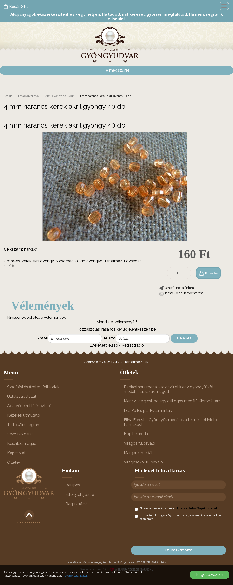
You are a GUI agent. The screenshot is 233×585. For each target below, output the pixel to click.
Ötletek (13, 462)
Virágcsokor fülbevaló (143, 462)
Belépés (184, 338)
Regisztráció (133, 345)
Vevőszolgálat (20, 434)
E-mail (41, 338)
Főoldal (8, 96)
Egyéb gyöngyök (29, 96)
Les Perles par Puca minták (148, 410)
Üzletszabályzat (21, 396)
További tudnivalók (75, 575)
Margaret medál (138, 452)
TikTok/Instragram (23, 424)
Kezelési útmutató (23, 415)
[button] (176, 287)
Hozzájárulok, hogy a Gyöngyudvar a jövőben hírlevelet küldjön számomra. (178, 517)
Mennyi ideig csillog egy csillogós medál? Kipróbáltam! (173, 401)
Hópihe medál (136, 434)
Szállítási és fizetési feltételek (33, 387)
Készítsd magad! (22, 443)
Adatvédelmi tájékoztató (29, 406)
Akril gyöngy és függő (59, 96)
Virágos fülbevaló (139, 443)
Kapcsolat (16, 453)
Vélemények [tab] (42, 305)
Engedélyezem (209, 574)
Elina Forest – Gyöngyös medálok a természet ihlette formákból (171, 422)
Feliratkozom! (178, 550)
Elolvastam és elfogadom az (176, 509)
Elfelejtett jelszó (103, 345)
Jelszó (109, 338)
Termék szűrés (117, 70)
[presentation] (171, 533)
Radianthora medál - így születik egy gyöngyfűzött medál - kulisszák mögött (169, 389)
